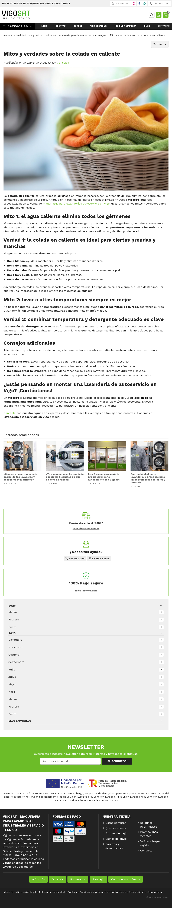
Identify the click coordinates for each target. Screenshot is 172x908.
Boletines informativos (148, 824)
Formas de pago (116, 833)
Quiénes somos (115, 828)
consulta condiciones (86, 528)
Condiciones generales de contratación (103, 892)
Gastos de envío (116, 838)
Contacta (10, 413)
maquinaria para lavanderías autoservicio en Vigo (76, 203)
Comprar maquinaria (125, 879)
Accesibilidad (136, 892)
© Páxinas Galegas (157, 897)
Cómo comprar (115, 822)
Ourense (57, 879)
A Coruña (38, 879)
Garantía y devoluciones (114, 846)
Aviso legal (29, 892)
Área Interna (154, 892)
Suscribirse (116, 761)
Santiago (98, 879)
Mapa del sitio (12, 892)
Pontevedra (78, 879)
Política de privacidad (52, 892)
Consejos (63, 62)
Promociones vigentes (149, 833)
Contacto (146, 850)
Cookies (72, 892)
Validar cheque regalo (150, 843)
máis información (86, 590)
